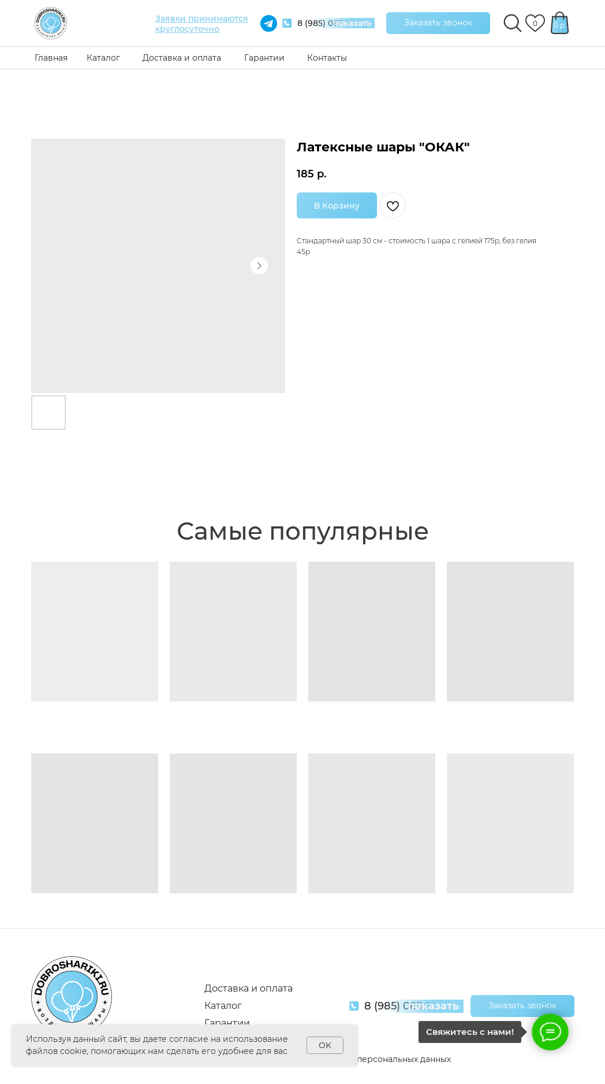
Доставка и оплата (182, 58)
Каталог (103, 58)
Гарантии (264, 58)
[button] (438, 23)
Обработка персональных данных (379, 1059)
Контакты (327, 58)
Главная (51, 58)
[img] (51, 23)
